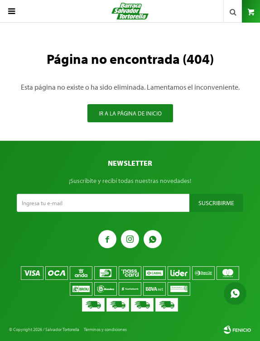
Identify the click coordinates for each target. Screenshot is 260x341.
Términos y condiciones (105, 329)
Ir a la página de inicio (130, 113)
